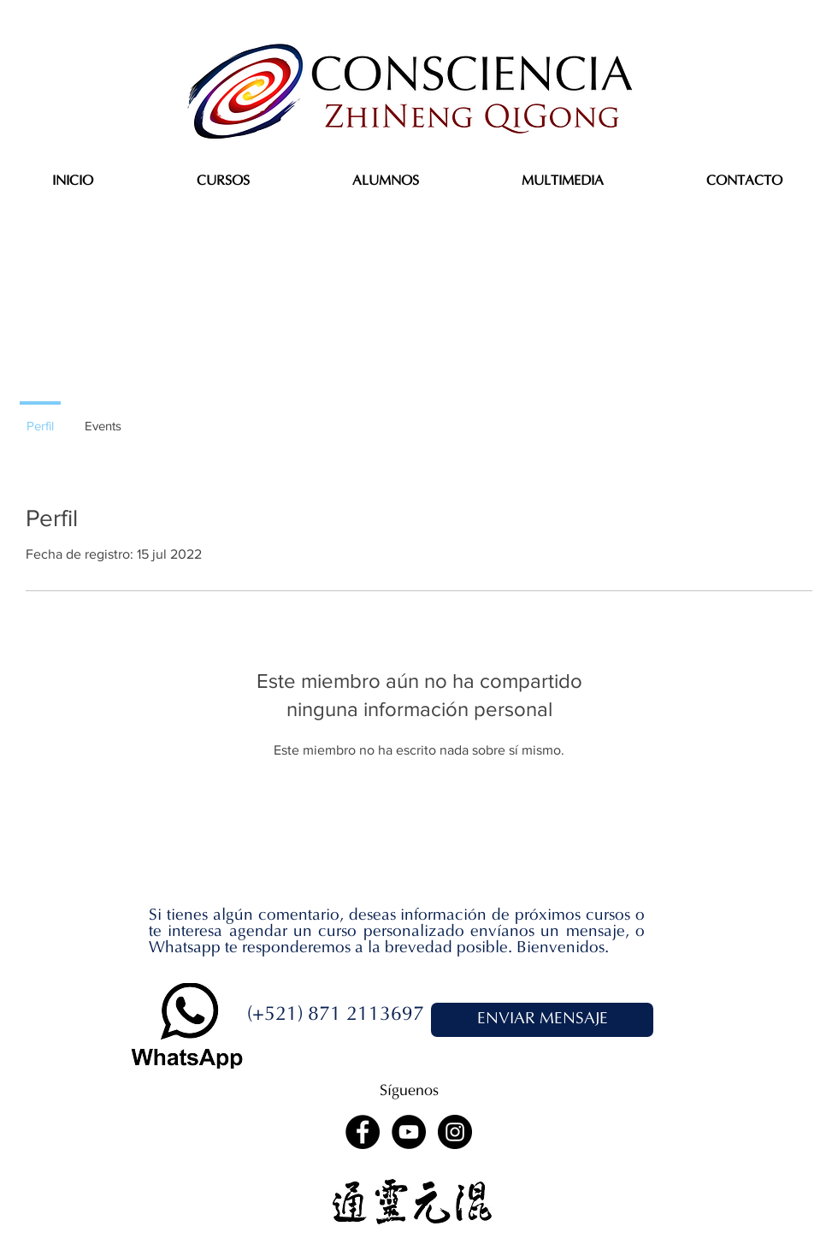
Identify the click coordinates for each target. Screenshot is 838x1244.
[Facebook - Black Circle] (362, 1132)
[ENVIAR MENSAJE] (542, 1020)
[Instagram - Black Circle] (455, 1132)
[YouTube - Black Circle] (409, 1132)
